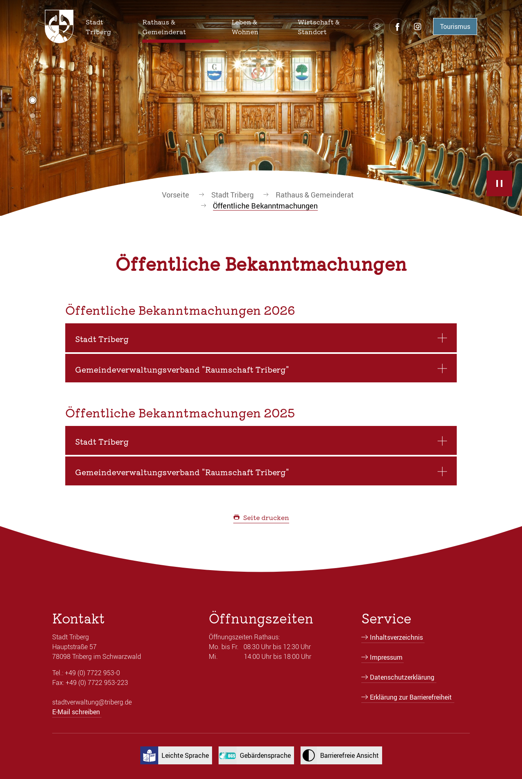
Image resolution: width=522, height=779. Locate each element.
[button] (107, 26)
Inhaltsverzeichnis (396, 637)
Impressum (386, 657)
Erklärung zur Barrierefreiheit (411, 697)
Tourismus (455, 26)
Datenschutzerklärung (402, 677)
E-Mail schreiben (76, 711)
